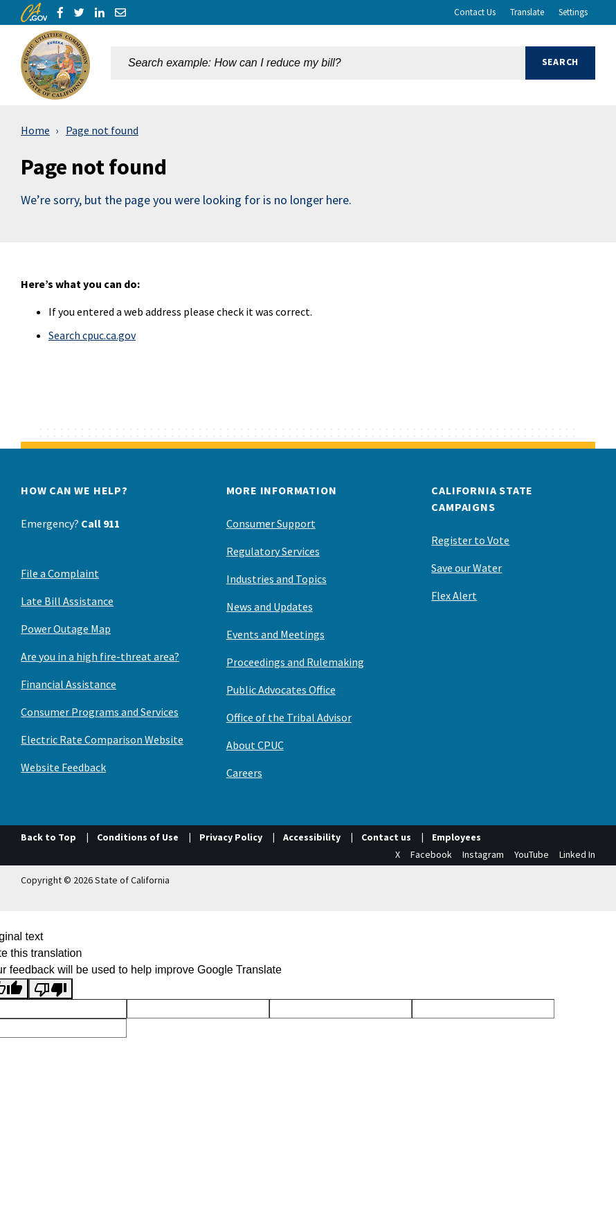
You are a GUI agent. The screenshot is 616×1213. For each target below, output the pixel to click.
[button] (560, 65)
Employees (456, 837)
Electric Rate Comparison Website (102, 739)
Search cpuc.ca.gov (92, 335)
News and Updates (269, 606)
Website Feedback (63, 767)
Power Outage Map (66, 629)
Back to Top (48, 837)
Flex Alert (454, 595)
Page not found (102, 130)
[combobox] (318, 65)
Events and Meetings (275, 634)
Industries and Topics (276, 579)
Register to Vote (470, 540)
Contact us (386, 837)
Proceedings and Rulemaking (295, 662)
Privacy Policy (230, 837)
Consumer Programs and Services (100, 712)
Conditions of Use (138, 837)
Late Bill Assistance (67, 601)
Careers (244, 773)
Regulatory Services (273, 551)
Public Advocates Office (281, 690)
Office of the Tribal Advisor (289, 717)
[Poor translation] (50, 989)
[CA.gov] (34, 12)
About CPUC (255, 745)
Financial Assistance (68, 684)
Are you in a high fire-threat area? (100, 656)
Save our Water (466, 568)
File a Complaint (60, 573)
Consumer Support (271, 523)
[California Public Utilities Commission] (55, 65)
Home (35, 130)
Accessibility (312, 837)
